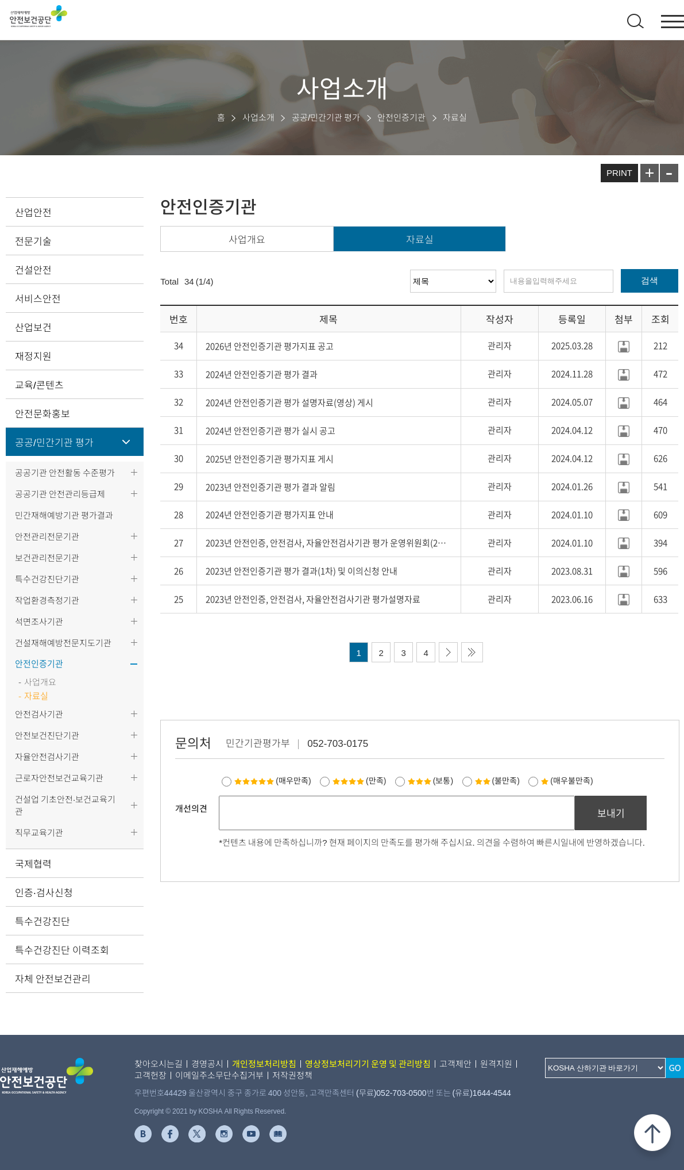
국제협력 (33, 863)
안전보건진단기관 (47, 735)
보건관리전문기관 (47, 557)
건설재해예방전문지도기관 (63, 642)
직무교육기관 (39, 832)
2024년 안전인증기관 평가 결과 (262, 374)
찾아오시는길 (158, 1063)
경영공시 (207, 1063)
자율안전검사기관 (47, 756)
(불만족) (497, 780)
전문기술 (33, 240)
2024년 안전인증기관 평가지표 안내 (270, 514)
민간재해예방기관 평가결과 (64, 515)
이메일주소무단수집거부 (219, 1075)
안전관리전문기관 (47, 536)
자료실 (420, 239)
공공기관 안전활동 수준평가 (65, 472)
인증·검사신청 (44, 892)
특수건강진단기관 (47, 579)
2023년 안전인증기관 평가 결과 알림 (270, 487)
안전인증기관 (39, 663)
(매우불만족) (567, 780)
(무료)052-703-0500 (391, 1092)
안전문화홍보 (42, 413)
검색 (649, 280)
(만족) (359, 780)
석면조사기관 (39, 621)
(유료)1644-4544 (482, 1092)
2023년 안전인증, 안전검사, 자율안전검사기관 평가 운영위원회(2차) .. (329, 542)
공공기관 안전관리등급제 (60, 494)
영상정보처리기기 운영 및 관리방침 (368, 1063)
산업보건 (33, 327)
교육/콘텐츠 (39, 384)
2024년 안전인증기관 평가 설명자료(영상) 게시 (289, 402)
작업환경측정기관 (47, 600)
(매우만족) (272, 780)
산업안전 (33, 212)
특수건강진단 (42, 921)
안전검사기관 (39, 714)
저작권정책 (292, 1075)
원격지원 (496, 1063)
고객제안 (455, 1063)
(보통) (430, 780)
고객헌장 (150, 1075)
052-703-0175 (337, 742)
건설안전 (33, 269)
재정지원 (33, 355)
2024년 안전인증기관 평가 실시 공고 (270, 430)
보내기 (611, 812)
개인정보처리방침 (264, 1063)
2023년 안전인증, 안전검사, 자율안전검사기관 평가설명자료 (313, 599)
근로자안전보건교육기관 (59, 778)
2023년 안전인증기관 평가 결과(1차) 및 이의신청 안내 (301, 571)
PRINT (619, 172)
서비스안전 (38, 298)
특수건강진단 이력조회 (62, 949)
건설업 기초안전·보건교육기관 (65, 805)
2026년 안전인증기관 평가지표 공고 (270, 346)
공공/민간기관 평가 (54, 442)
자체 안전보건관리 (53, 978)
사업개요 (247, 239)
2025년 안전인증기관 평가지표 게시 (270, 458)
